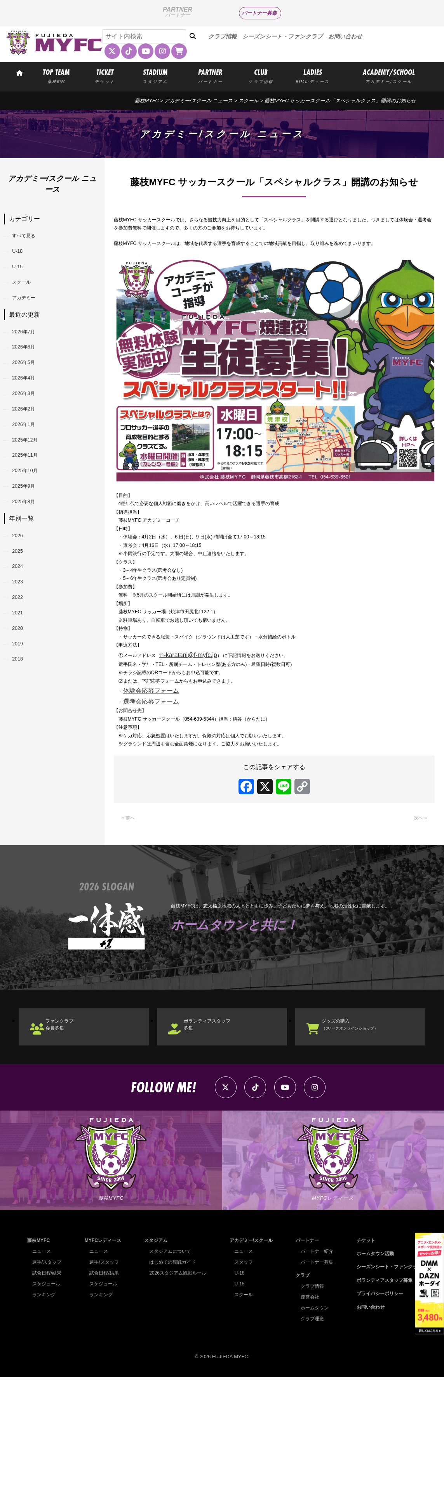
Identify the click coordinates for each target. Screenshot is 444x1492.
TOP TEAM (56, 75)
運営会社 (307, 1411)
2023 (23, 672)
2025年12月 (32, 495)
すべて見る (31, 238)
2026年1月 (30, 475)
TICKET (105, 75)
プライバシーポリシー (376, 1408)
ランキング (44, 1409)
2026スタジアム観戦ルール (176, 1387)
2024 (23, 652)
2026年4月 (30, 415)
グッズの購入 (365, 1125)
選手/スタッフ (48, 1376)
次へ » (418, 913)
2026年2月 (30, 455)
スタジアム (153, 1354)
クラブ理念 (309, 1433)
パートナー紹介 (314, 1365)
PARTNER (210, 75)
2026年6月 (30, 376)
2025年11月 (32, 514)
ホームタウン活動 (371, 1368)
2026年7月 (30, 356)
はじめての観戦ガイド (171, 1376)
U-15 (22, 277)
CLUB (261, 75)
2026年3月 (30, 435)
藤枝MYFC (147, 100)
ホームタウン (312, 1422)
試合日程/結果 (48, 1387)
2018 (23, 771)
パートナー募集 (259, 13)
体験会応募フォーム (154, 771)
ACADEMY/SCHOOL (389, 75)
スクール (28, 297)
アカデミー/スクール (249, 1354)
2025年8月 (30, 574)
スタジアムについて (168, 1365)
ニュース (42, 1365)
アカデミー (31, 317)
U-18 (22, 258)
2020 (23, 731)
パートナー (304, 1354)
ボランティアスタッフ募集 (222, 1125)
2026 (23, 612)
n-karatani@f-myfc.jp (204, 728)
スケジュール (47, 1398)
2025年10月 (32, 534)
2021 (23, 712)
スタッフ (241, 1376)
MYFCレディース (102, 1354)
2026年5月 (30, 395)
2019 (23, 751)
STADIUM (155, 75)
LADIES (312, 75)
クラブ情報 (222, 36)
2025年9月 (30, 554)
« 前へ (130, 913)
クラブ (299, 1390)
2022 (23, 692)
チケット (361, 1354)
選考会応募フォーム (154, 782)
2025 (23, 632)
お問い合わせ (345, 36)
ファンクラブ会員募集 (71, 1125)
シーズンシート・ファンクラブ (282, 36)
